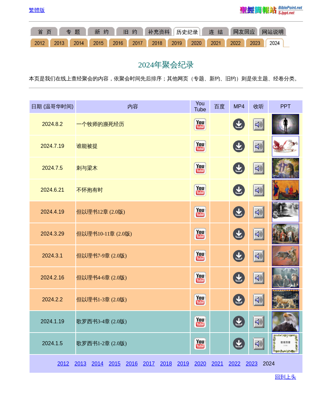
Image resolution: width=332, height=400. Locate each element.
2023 (252, 363)
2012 (63, 363)
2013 (80, 363)
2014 (98, 363)
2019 (183, 363)
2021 (217, 363)
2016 (132, 363)
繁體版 (37, 10)
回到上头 (285, 377)
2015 (115, 363)
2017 (149, 363)
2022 (235, 363)
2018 (166, 363)
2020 (200, 363)
